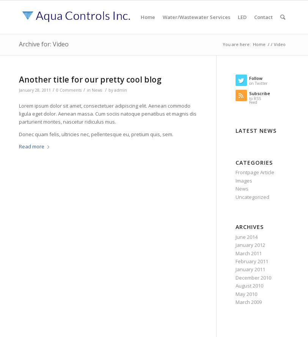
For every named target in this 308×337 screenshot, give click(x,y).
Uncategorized (252, 197)
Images (244, 180)
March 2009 (249, 302)
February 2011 (252, 261)
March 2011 (249, 253)
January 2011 (250, 269)
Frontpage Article (255, 172)
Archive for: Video (44, 44)
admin (120, 90)
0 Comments (69, 90)
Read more (35, 146)
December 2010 (253, 277)
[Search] (283, 17)
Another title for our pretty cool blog (90, 79)
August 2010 (249, 285)
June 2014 (247, 237)
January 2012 (250, 245)
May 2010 (246, 294)
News (97, 90)
